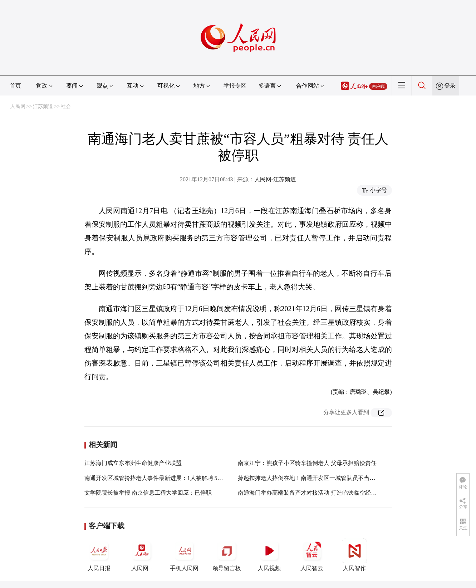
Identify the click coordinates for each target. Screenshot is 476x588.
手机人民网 (184, 554)
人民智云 (311, 554)
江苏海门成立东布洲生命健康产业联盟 (133, 463)
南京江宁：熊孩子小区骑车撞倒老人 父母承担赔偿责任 (307, 463)
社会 (66, 106)
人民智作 (354, 554)
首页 (15, 86)
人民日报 (99, 554)
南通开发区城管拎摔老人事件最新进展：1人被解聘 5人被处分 (162, 478)
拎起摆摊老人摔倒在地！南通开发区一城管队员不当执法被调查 (318, 478)
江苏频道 (43, 106)
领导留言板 (226, 554)
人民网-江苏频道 (275, 179)
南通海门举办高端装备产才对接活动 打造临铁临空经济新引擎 (316, 493)
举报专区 (235, 86)
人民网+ (141, 554)
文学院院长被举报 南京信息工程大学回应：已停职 (148, 493)
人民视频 (269, 554)
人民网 (17, 106)
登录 (450, 86)
